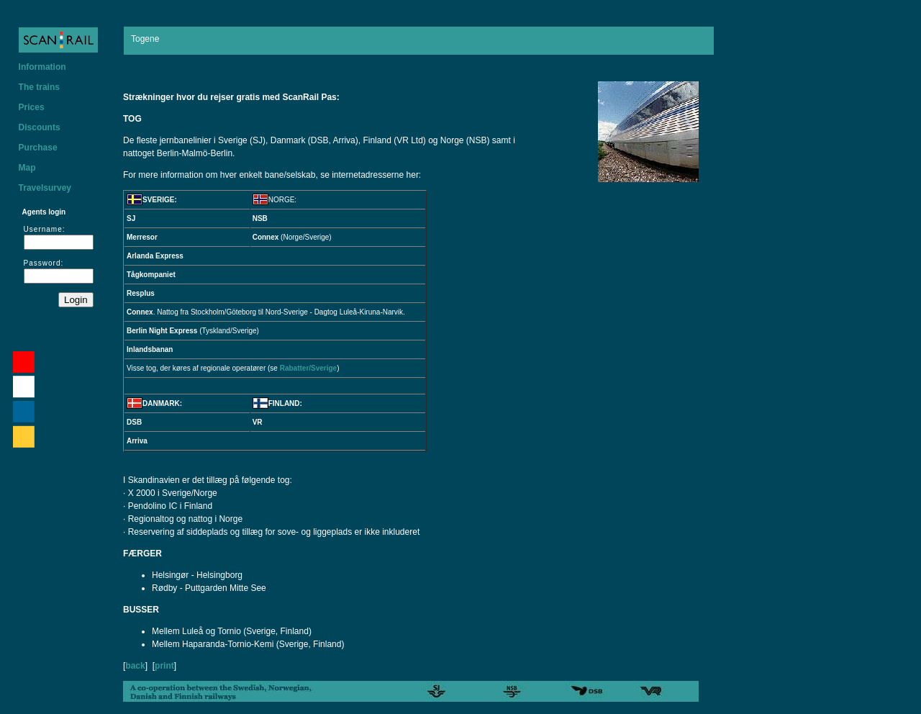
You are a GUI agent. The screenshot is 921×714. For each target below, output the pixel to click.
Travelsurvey (45, 188)
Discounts (39, 127)
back (135, 666)
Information (42, 67)
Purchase (38, 148)
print (164, 666)
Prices (32, 107)
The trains (39, 87)
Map (27, 168)
